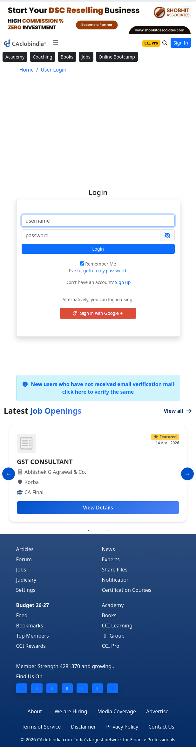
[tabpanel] (98, 473)
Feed (22, 615)
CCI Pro (110, 645)
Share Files (114, 569)
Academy (14, 57)
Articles (25, 549)
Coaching (42, 57)
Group (113, 635)
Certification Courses (127, 589)
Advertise (157, 711)
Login (98, 249)
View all (178, 410)
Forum (24, 559)
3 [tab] (98, 530)
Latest (43, 410)
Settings (26, 589)
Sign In (180, 43)
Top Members (32, 635)
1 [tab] (79, 530)
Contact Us (161, 726)
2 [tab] (88, 530)
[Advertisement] (98, 127)
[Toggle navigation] (55, 42)
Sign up (122, 282)
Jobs (86, 57)
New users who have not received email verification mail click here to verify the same (98, 388)
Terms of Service (41, 726)
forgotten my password (101, 270)
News (108, 549)
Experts (111, 559)
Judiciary (26, 579)
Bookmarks (29, 625)
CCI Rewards (31, 645)
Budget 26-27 (32, 605)
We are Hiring (71, 711)
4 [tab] (108, 530)
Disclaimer (83, 726)
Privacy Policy (122, 726)
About (35, 711)
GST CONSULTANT (44, 461)
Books (67, 57)
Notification (116, 579)
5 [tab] (117, 530)
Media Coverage (117, 711)
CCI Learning (117, 625)
